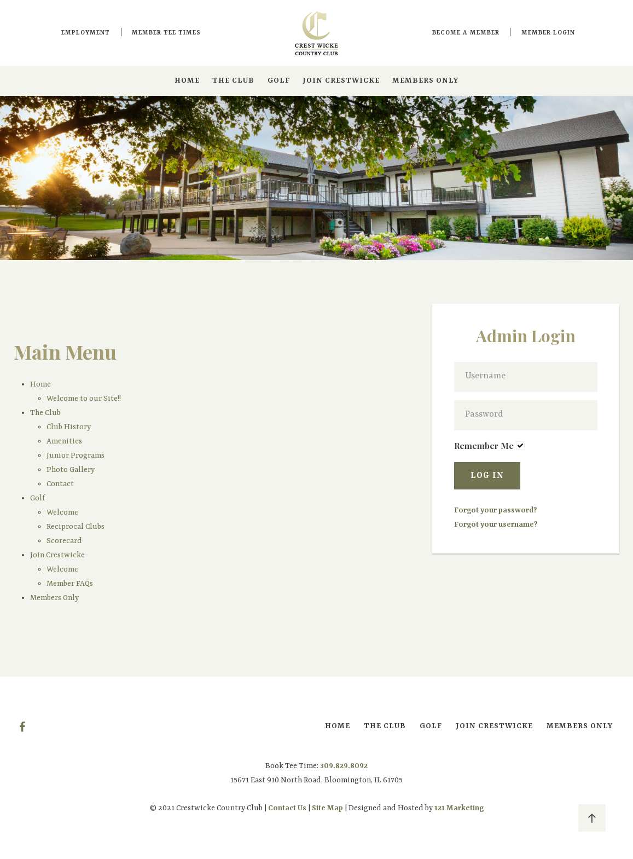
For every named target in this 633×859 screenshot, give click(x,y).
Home (187, 80)
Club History (69, 427)
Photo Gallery (71, 469)
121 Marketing (459, 808)
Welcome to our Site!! (84, 398)
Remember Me (484, 445)
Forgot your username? (496, 524)
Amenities (64, 441)
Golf (279, 80)
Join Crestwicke (341, 80)
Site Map (327, 808)
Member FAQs (70, 583)
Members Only (425, 80)
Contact (60, 484)
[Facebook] (22, 727)
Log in (487, 476)
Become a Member (466, 33)
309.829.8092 (344, 766)
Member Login (548, 33)
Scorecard (65, 541)
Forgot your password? (495, 510)
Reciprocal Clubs (75, 526)
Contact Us (287, 808)
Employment (85, 33)
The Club (233, 80)
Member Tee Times (166, 33)
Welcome (62, 512)
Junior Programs (75, 455)
